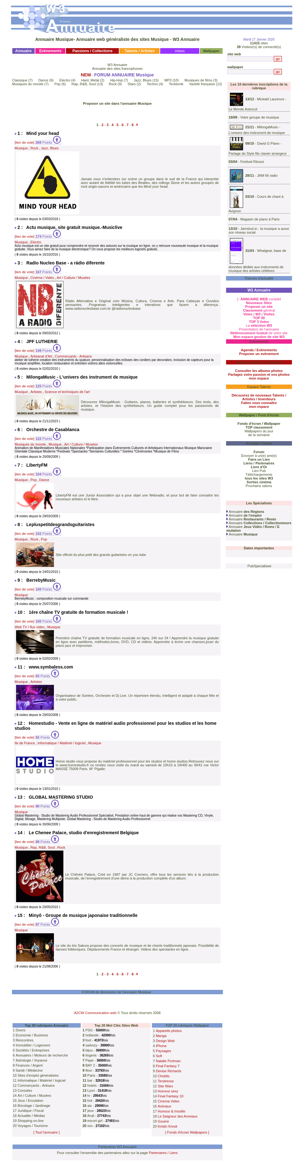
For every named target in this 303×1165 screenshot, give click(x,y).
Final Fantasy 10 (170, 1096)
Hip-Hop (116, 80)
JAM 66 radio (267, 175)
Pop (57, 84)
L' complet (259, 299)
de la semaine (259, 435)
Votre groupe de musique (259, 117)
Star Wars (165, 1086)
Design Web (165, 1041)
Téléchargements (259, 474)
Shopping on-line (31, 1121)
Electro (64, 80)
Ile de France (25, 743)
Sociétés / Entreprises (33, 1050)
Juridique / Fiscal (31, 1110)
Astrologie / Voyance (31, 1060)
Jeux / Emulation (30, 1100)
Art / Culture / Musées (73, 278)
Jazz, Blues (142, 80)
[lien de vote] (24, 142)
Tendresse (166, 1081)
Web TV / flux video (30, 627)
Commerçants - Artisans (73, 356)
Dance (43, 80)
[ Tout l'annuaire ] (46, 1132)
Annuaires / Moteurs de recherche (42, 1055)
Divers (21, 1030)
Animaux (164, 1106)
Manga (161, 1036)
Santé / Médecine (29, 1070)
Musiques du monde (28, 84)
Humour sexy (168, 1091)
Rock (113, 84)
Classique (19, 80)
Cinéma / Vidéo (42, 278)
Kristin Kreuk (167, 1126)
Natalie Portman (168, 1061)
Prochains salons (259, 486)
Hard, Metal (90, 80)
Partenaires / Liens (163, 1153)
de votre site (259, 333)
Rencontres (24, 1040)
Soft (159, 1056)
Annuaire (245, 511)
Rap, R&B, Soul (84, 84)
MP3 (168, 80)
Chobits (163, 1076)
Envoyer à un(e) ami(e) (259, 456)
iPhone (161, 1046)
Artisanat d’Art (41, 356)
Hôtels (180, 51)
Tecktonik (176, 84)
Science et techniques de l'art (67, 392)
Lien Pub (259, 471)
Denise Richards (168, 1071)
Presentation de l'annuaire (259, 329)
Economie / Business (32, 1035)
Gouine (163, 1121)
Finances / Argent (29, 1065)
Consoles (25, 1090)
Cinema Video (168, 1101)
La (259, 325)
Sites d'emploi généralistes (38, 1075)
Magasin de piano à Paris (259, 219)
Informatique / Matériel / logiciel (61, 743)
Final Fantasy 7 (167, 1066)
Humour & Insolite (171, 1111)
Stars (132, 84)
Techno (152, 84)
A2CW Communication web (95, 1013)
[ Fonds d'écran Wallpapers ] (187, 1132)
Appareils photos (169, 1031)
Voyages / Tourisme (33, 1126)
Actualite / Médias (31, 1116)
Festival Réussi (252, 162)
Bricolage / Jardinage (34, 1105)
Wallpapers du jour (259, 431)
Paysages (163, 1051)
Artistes (36, 392)
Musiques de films (198, 80)
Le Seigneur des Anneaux (177, 1116)
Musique (21, 148)
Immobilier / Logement (33, 1045)
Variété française (202, 84)
